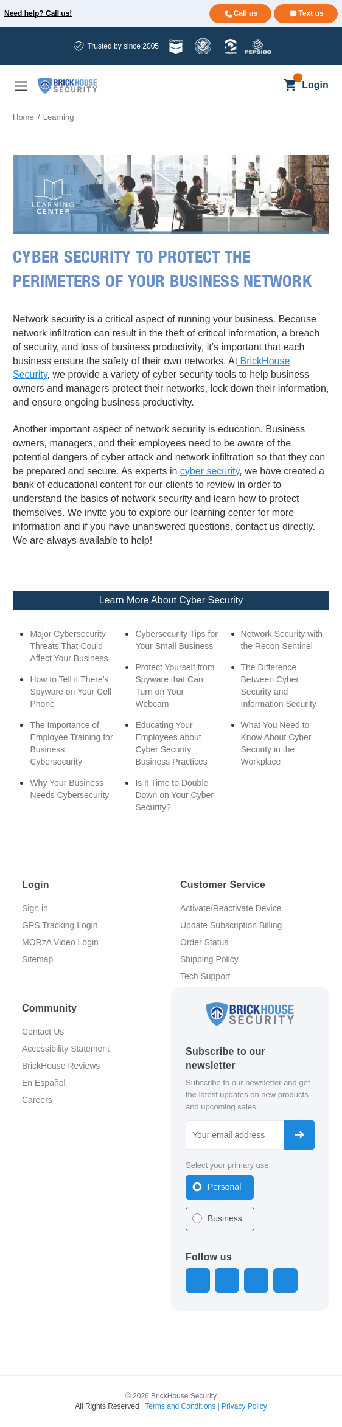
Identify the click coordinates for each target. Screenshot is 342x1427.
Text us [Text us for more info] (310, 13)
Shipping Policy (209, 959)
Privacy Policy (244, 1406)
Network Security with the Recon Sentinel (282, 640)
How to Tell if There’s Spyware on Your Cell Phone (70, 692)
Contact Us (43, 1031)
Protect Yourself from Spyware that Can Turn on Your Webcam (174, 685)
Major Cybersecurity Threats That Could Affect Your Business (69, 646)
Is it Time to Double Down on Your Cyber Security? (174, 795)
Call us (245, 13)
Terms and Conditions (180, 1406)
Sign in (35, 908)
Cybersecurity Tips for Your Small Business (176, 640)
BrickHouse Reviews (61, 1066)
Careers (37, 1100)
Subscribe (299, 1135)
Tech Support (205, 976)
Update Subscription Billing (231, 925)
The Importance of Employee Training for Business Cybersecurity (71, 743)
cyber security (210, 471)
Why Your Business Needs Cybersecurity (69, 789)
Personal (224, 1187)
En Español (44, 1083)
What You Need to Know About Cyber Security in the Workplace (276, 743)
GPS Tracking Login (60, 925)
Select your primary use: (228, 1165)
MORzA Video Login (60, 942)
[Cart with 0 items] (290, 86)
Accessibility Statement (66, 1049)
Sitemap (37, 959)
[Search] (269, 86)
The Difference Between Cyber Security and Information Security (279, 685)
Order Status (204, 942)
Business (225, 1218)
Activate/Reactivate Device (231, 908)
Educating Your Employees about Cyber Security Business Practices (171, 743)
